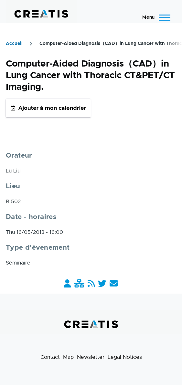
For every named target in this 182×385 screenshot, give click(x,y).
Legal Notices (125, 357)
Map (68, 357)
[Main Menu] (154, 17)
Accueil (14, 43)
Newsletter (90, 357)
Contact (50, 357)
